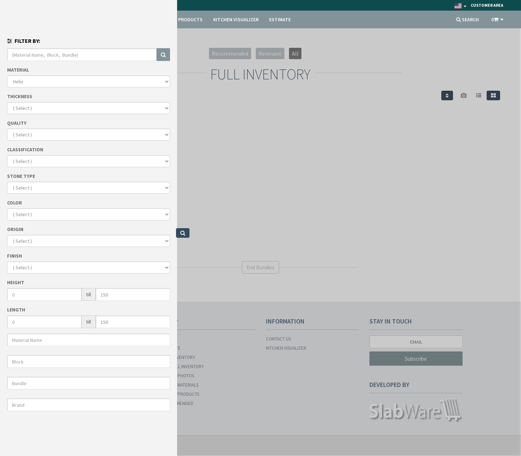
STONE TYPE (21, 176)
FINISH (14, 256)
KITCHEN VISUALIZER (236, 19)
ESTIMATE (280, 19)
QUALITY (17, 123)
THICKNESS (19, 96)
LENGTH (16, 309)
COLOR (14, 202)
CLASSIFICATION (25, 149)
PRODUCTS (190, 19)
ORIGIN (15, 229)
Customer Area (487, 5)
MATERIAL (18, 70)
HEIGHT (15, 282)
